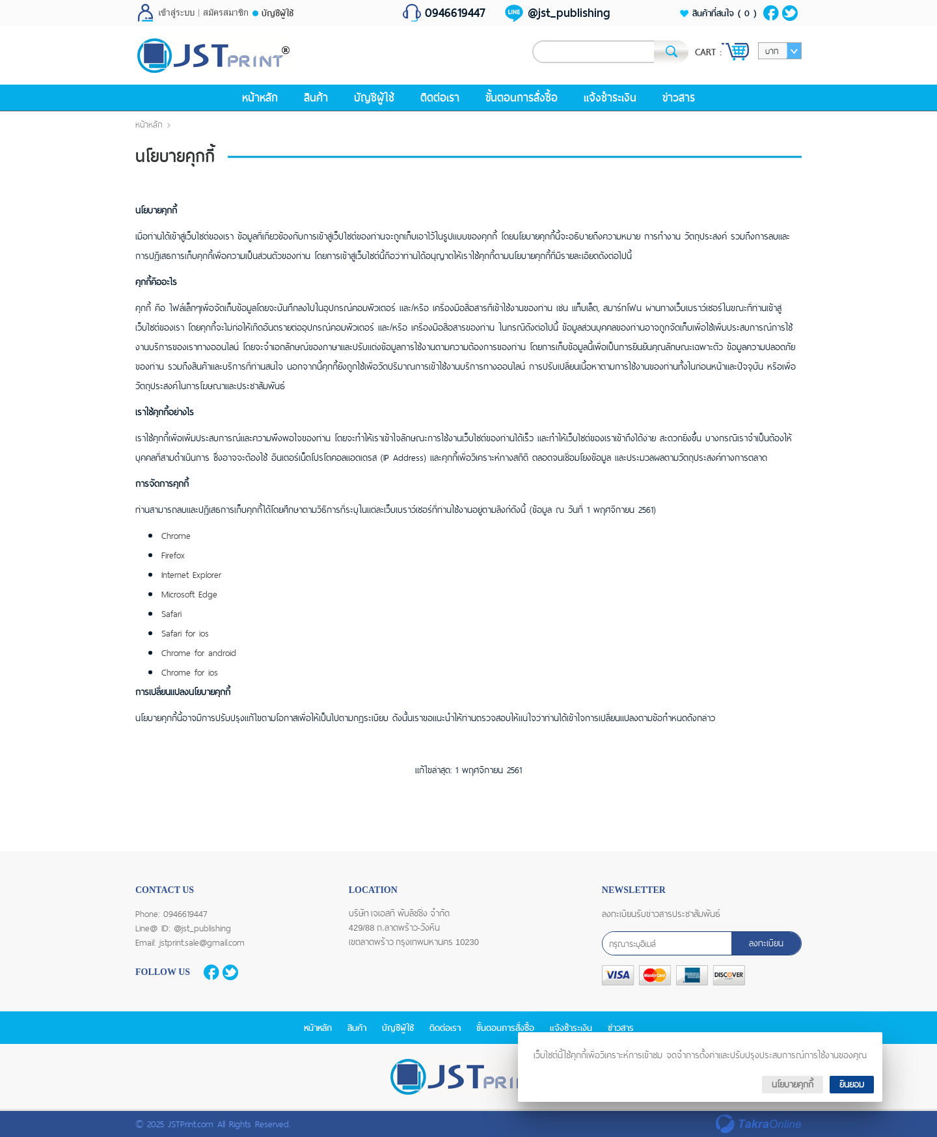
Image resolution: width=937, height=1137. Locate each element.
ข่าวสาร (678, 98)
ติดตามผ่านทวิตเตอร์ (790, 13)
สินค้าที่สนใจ (724, 13)
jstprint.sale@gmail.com (202, 942)
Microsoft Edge (189, 594)
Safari (171, 614)
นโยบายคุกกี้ (792, 1084)
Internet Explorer (191, 574)
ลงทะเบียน (766, 943)
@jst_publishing (569, 13)
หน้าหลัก (260, 98)
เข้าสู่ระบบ (176, 13)
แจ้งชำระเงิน (610, 98)
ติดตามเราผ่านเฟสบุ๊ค (771, 13)
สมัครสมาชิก (226, 13)
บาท (771, 51)
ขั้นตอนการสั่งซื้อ (521, 98)
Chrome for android (198, 653)
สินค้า (316, 98)
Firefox (173, 555)
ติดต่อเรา (439, 98)
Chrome (176, 535)
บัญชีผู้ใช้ (277, 13)
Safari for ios (185, 633)
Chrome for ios (189, 672)
